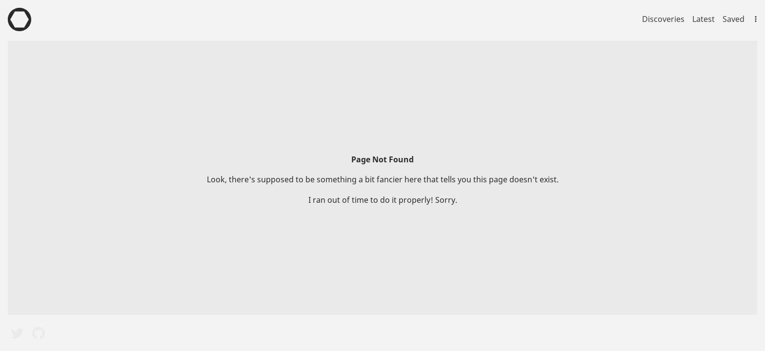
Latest (703, 19)
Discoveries (663, 19)
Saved (734, 19)
